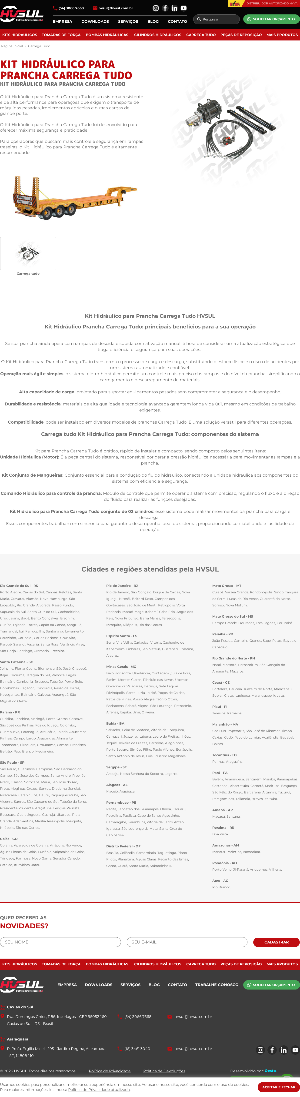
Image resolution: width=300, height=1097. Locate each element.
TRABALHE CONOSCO (217, 985)
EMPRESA (62, 21)
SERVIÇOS (128, 21)
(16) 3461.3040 (137, 1049)
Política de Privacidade (110, 1071)
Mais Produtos (282, 35)
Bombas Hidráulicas (107, 35)
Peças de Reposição (241, 35)
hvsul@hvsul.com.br (116, 8)
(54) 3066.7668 (71, 8)
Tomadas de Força (61, 35)
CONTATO (177, 21)
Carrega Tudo (201, 35)
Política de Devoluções (164, 1071)
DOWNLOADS (95, 21)
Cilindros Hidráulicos (157, 35)
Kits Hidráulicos (19, 35)
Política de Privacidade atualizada (99, 1089)
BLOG (153, 21)
